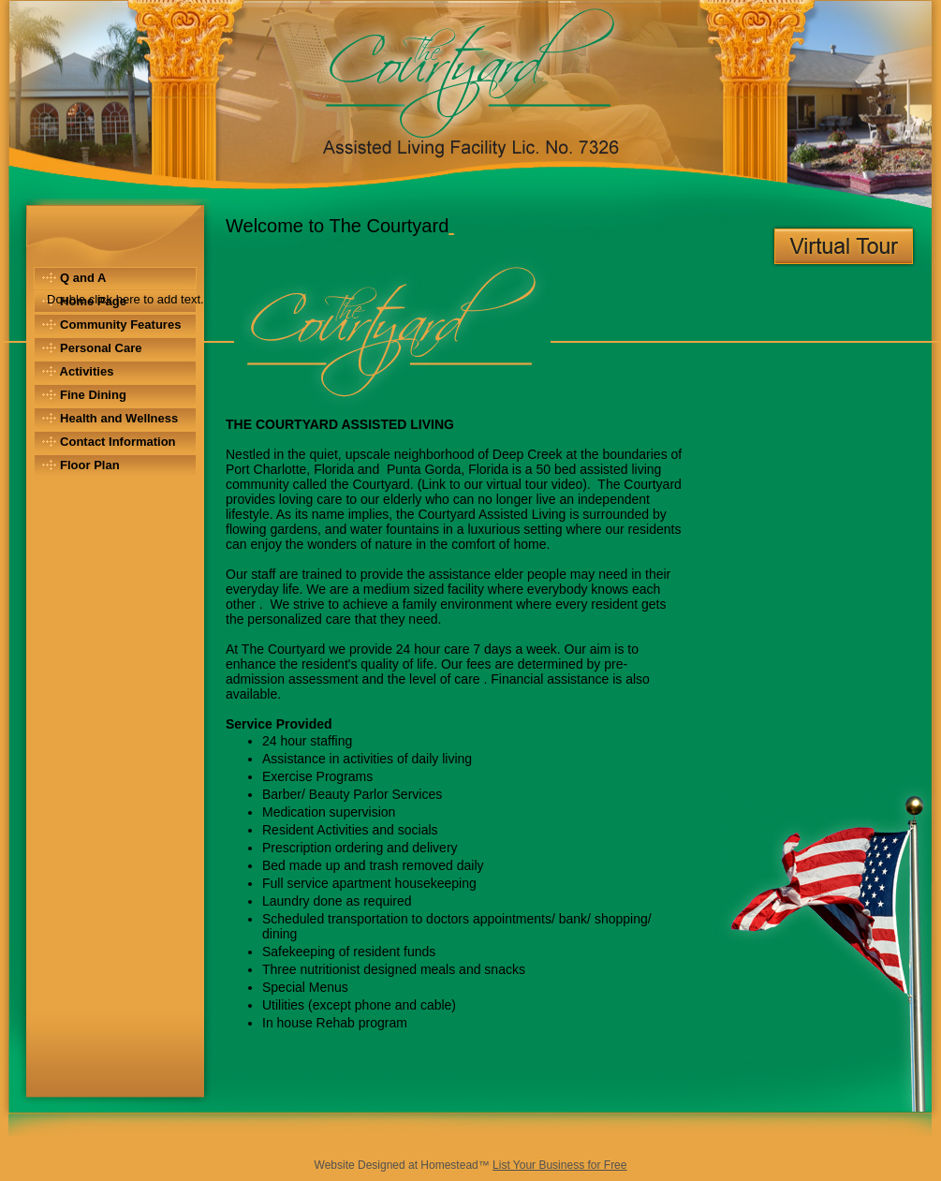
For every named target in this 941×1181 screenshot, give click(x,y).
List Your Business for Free (559, 1165)
